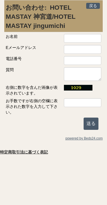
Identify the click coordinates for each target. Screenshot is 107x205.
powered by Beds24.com (84, 138)
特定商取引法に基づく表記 (24, 152)
